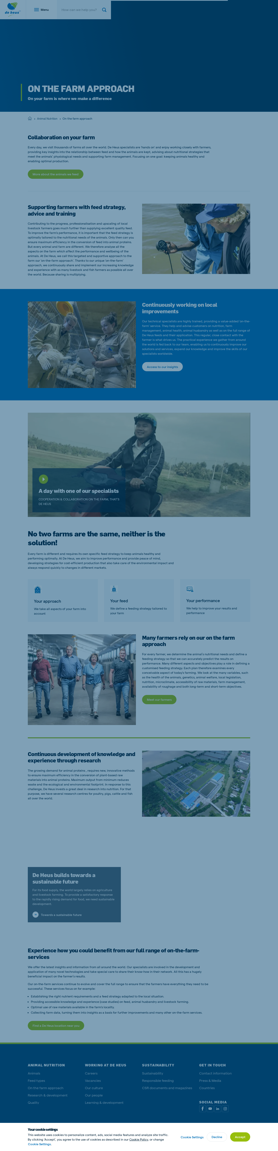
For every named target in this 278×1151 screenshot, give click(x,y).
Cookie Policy (138, 1139)
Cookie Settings (39, 1144)
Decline (217, 1137)
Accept (240, 1137)
